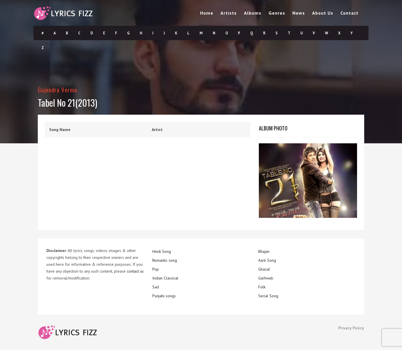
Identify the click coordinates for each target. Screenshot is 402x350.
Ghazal (264, 269)
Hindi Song (161, 251)
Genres (277, 13)
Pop (155, 269)
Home (206, 13)
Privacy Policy (351, 328)
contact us (135, 271)
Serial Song (268, 295)
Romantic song (164, 260)
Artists (228, 13)
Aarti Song (267, 260)
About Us (322, 13)
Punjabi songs (164, 295)
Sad (155, 287)
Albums (252, 13)
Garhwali (265, 278)
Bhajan (263, 251)
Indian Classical (165, 278)
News (298, 13)
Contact (349, 13)
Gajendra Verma (57, 89)
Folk (261, 287)
